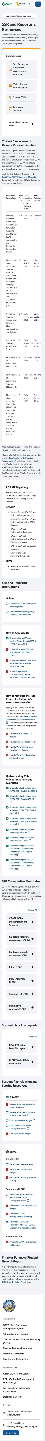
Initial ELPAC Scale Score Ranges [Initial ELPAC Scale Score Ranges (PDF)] (19, 1171)
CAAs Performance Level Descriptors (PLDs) (19, 1127)
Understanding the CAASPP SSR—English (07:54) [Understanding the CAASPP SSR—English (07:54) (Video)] (20, 830)
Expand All (32, 910)
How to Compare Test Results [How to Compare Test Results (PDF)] (21, 741)
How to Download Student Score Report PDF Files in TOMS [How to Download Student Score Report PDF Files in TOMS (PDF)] (19, 652)
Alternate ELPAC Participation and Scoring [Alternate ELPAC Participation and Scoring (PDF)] (21, 1243)
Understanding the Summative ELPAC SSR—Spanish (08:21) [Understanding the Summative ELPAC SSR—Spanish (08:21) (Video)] (21, 799)
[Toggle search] (30, 4)
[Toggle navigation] (38, 4)
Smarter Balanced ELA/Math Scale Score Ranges (20, 1113)
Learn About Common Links (21, 124)
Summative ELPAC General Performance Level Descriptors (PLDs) (20, 1197)
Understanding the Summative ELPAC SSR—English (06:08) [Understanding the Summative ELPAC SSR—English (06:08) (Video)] (21, 789)
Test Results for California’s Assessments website (21, 719)
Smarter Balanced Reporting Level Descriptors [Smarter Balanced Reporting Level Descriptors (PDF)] (20, 1105)
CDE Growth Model (12, 1282)
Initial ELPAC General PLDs (21, 1164)
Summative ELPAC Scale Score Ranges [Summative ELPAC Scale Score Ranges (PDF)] (21, 1207)
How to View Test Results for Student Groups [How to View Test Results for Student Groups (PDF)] (20, 756)
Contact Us (11, 1433)
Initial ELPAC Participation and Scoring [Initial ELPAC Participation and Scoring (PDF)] (21, 1179)
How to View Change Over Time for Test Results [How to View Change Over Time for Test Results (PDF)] (19, 748)
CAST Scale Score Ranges (20, 1120)
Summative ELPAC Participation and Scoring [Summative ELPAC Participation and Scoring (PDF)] (19, 1215)
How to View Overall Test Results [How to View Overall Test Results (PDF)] (19, 735)
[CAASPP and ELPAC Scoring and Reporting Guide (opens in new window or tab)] (21, 605)
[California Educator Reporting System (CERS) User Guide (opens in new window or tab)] (21, 613)
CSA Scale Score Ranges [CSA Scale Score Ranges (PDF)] (18, 1133)
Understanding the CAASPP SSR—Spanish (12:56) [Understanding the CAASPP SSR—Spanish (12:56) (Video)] (20, 839)
